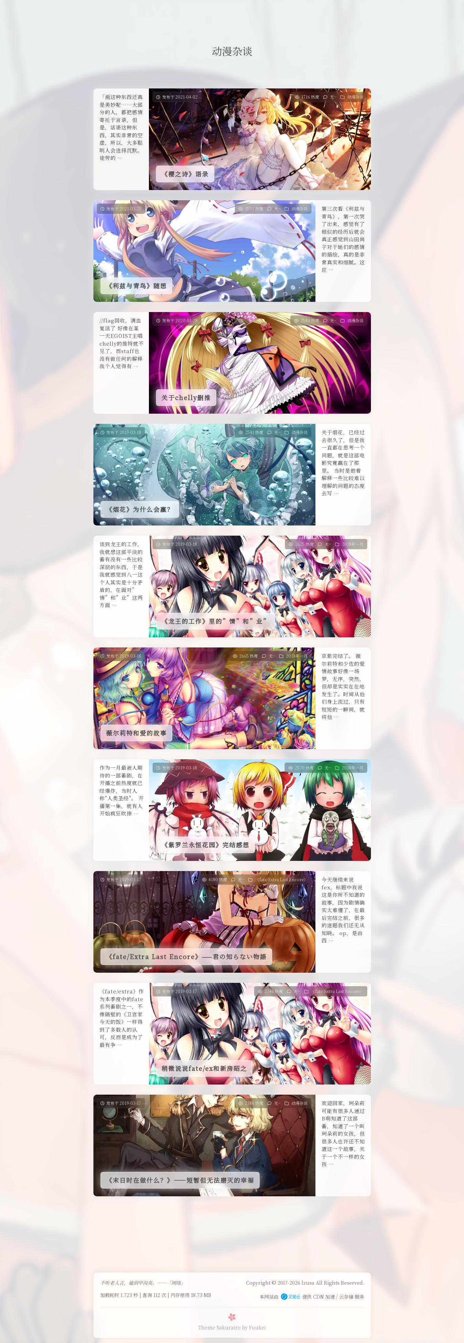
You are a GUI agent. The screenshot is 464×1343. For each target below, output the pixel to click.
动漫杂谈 (355, 97)
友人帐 (202, 11)
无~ (333, 97)
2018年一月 (352, 544)
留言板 (171, 11)
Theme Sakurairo (219, 1327)
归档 (256, 11)
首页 (144, 11)
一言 (230, 11)
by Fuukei (254, 1327)
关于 (281, 11)
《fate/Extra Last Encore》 (281, 879)
